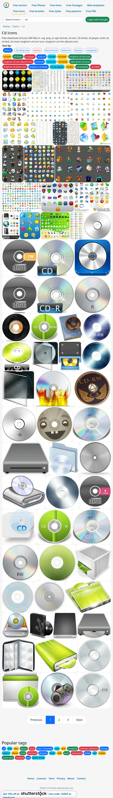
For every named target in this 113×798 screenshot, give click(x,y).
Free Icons (19, 11)
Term (51, 778)
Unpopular (92, 50)
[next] (79, 720)
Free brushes (36, 11)
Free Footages (74, 5)
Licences (41, 778)
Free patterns (73, 11)
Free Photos (38, 5)
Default (7, 50)
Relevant (66, 50)
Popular (78, 50)
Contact (81, 778)
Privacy (61, 778)
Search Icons (12, 19)
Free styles (55, 11)
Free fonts (56, 5)
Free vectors (20, 5)
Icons (16, 26)
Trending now (22, 50)
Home (6, 26)
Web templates (95, 5)
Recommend (51, 50)
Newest (37, 50)
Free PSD (91, 11)
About (70, 778)
